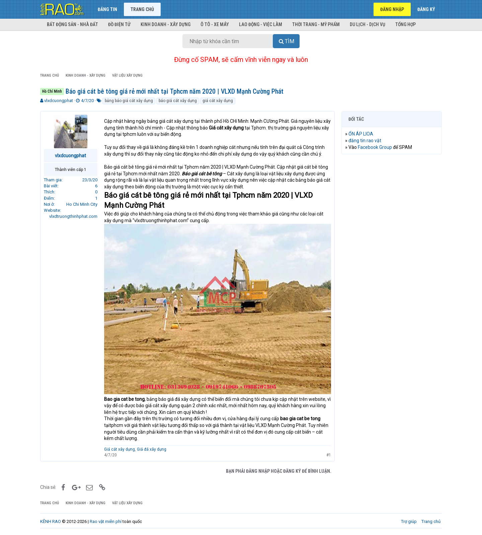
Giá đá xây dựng (151, 449)
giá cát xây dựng (218, 100)
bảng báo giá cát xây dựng (129, 100)
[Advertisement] (391, 261)
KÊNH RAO (50, 521)
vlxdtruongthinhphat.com (73, 216)
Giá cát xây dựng (119, 449)
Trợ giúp (409, 521)
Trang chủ (142, 9)
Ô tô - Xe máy (214, 24)
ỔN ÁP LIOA (360, 134)
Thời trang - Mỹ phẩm (316, 24)
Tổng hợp (405, 24)
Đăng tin (107, 9)
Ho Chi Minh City (81, 204)
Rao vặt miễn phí (106, 521)
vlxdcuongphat (58, 100)
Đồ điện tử (119, 24)
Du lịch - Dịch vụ (367, 24)
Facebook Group (375, 147)
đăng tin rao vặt (364, 140)
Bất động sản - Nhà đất (72, 24)
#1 (328, 454)
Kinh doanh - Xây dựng (165, 24)
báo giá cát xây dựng (178, 100)
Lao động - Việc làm (260, 24)
